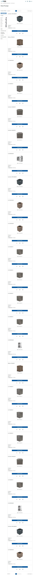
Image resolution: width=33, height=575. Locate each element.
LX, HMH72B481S (11, 327)
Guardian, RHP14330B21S (12, 507)
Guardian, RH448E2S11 (12, 103)
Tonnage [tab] (2, 15)
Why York (18, 560)
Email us (28, 560)
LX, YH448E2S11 (10, 372)
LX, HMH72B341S (11, 148)
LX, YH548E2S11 (10, 81)
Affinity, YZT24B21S (11, 350)
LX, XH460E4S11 (10, 462)
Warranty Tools (11, 560)
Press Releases (19, 562)
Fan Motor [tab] (2, 35)
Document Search (10, 563)
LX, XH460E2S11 (10, 305)
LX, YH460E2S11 (10, 395)
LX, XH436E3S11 (10, 238)
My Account (2, 560)
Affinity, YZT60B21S (11, 36)
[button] (16, 32)
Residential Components (6, 3)
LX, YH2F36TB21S (11, 215)
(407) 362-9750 (28, 563)
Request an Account (2, 563)
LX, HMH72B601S (11, 484)
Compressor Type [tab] (3, 30)
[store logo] (4, 1)
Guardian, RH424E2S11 (12, 125)
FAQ (9, 567)
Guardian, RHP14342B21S (12, 13)
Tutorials (2, 566)
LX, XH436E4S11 (10, 260)
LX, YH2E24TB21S (11, 58)
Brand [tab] (1, 38)
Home (1, 3)
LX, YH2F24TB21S (11, 193)
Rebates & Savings (10, 565)
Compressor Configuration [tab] (3, 33)
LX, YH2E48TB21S (11, 529)
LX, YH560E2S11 (10, 417)
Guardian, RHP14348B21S (12, 170)
